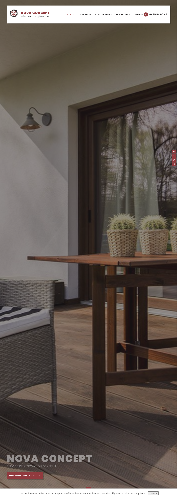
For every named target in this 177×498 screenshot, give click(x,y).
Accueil (72, 14)
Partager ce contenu (174, 164)
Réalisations (103, 14)
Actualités (123, 14)
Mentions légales (111, 493)
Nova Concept (30, 14)
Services (85, 14)
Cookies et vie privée (133, 493)
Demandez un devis (26, 475)
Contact (139, 14)
